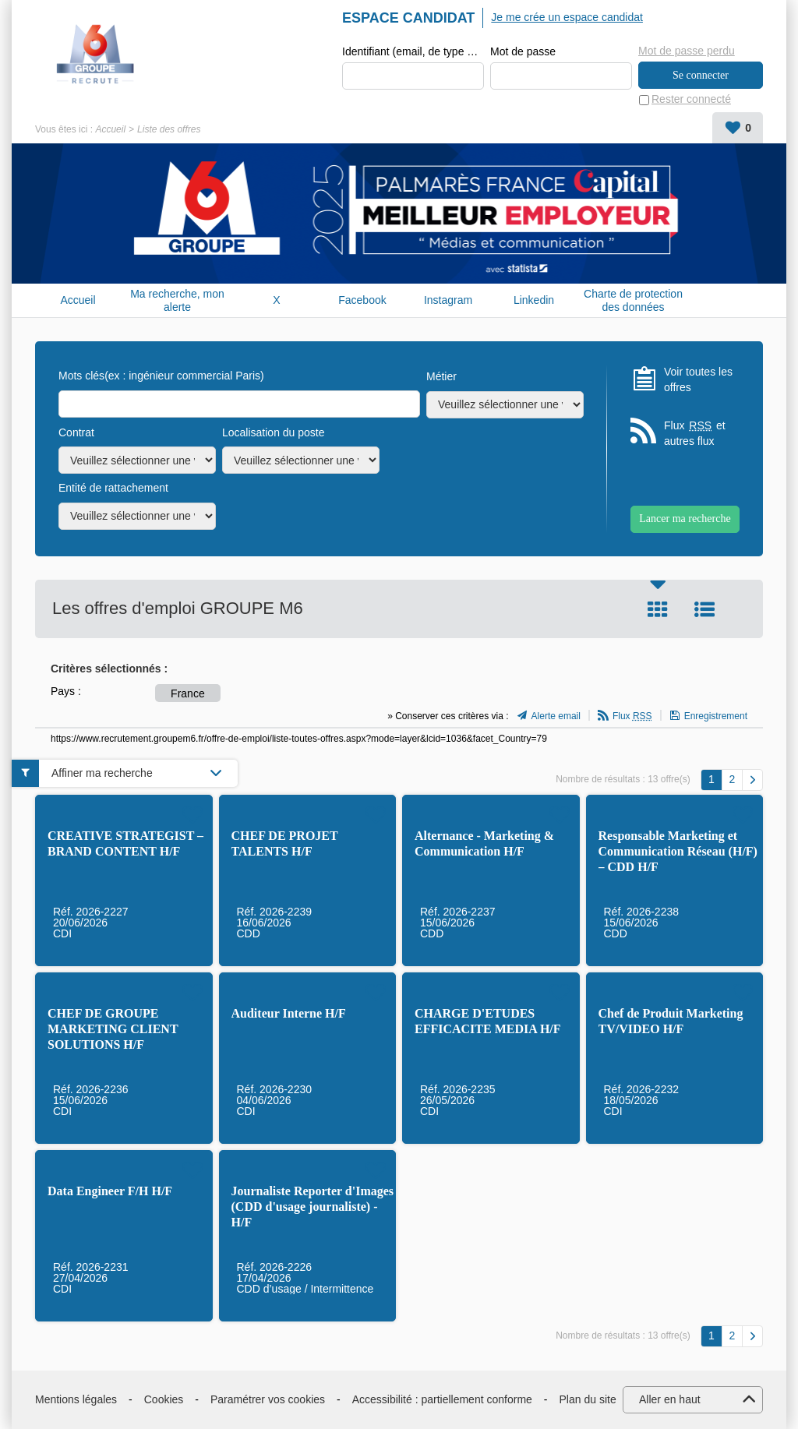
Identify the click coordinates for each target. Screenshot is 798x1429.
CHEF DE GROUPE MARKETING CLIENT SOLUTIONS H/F (113, 1029)
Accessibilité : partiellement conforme (442, 1399)
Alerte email (556, 716)
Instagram (448, 301)
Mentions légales (76, 1399)
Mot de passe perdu (686, 50)
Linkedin (534, 301)
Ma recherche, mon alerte (177, 300)
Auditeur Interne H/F (288, 1013)
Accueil (110, 129)
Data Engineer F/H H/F (110, 1191)
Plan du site (588, 1399)
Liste (704, 609)
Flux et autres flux (695, 433)
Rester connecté (691, 100)
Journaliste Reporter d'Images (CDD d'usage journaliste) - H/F (312, 1206)
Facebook (362, 301)
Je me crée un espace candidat (567, 17)
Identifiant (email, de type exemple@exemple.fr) (413, 51)
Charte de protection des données (633, 300)
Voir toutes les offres (698, 379)
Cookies (164, 1399)
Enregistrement (715, 716)
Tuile (657, 609)
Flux (632, 716)
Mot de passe (523, 51)
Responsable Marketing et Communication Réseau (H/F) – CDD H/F (677, 851)
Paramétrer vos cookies (267, 1399)
